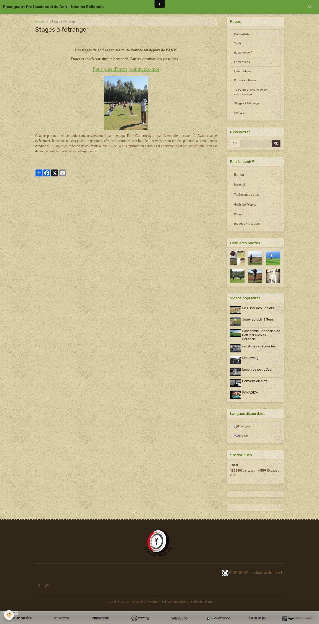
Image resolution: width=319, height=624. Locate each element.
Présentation (243, 34)
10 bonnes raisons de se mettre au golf (250, 92)
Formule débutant (247, 81)
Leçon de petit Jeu (257, 370)
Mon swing (250, 358)
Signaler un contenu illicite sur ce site (188, 601)
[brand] (53, 7)
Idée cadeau (242, 71)
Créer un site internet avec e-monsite (131, 601)
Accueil (40, 21)
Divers (238, 215)
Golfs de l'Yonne (245, 205)
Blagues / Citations (247, 224)
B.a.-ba (239, 176)
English (241, 435)
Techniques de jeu (246, 195)
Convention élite (255, 381)
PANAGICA (250, 392)
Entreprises (242, 62)
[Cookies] (9, 615)
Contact (240, 113)
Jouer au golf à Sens (258, 320)
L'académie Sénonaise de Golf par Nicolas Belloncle (259, 336)
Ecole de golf (243, 53)
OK (276, 144)
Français (242, 426)
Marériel (239, 185)
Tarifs (238, 44)
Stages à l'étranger (247, 104)
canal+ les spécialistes (259, 347)
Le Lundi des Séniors (258, 309)
